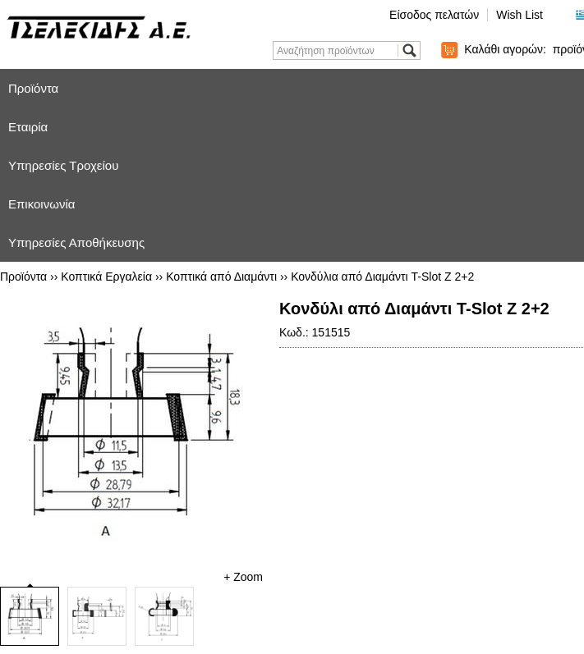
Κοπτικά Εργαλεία (106, 276)
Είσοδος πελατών (434, 14)
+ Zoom (243, 576)
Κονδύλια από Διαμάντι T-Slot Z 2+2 (382, 276)
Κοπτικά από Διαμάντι (221, 276)
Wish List (519, 14)
